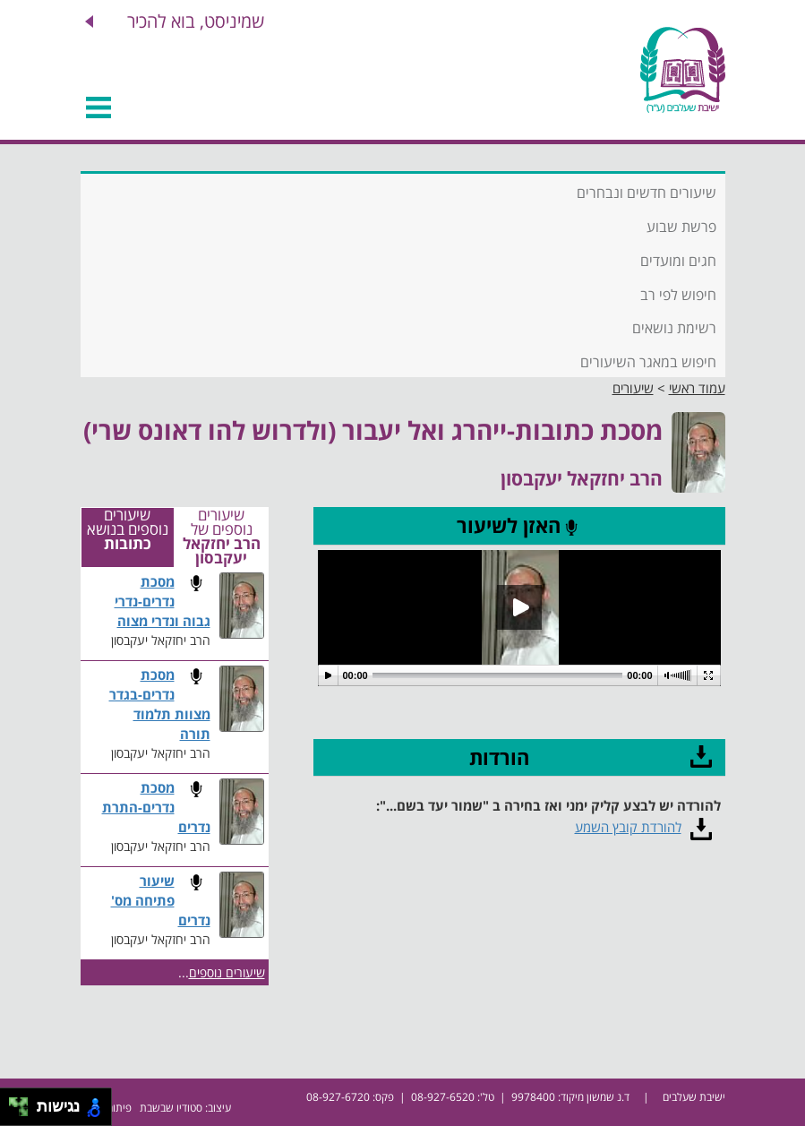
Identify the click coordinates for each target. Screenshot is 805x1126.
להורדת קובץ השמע (628, 827)
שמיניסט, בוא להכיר (195, 21)
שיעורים (633, 388)
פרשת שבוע (681, 226)
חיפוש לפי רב (678, 295)
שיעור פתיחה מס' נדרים (160, 901)
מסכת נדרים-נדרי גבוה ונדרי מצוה (162, 601)
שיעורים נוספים (227, 972)
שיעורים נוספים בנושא (127, 530)
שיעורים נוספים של (222, 537)
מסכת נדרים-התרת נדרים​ (156, 807)
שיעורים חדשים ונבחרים (646, 192)
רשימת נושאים (674, 328)
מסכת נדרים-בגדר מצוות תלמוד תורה (159, 705)
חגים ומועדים (678, 261)
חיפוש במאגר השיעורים (648, 362)
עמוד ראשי (697, 388)
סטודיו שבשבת (171, 1107)
